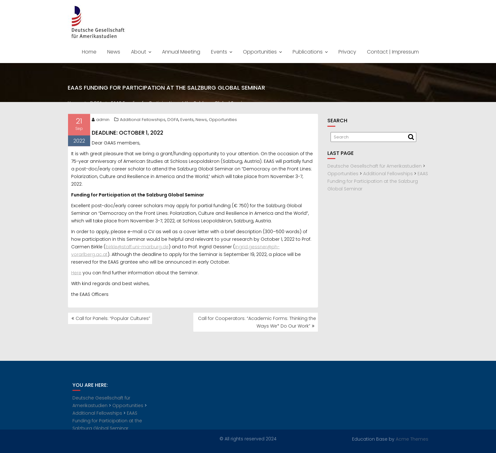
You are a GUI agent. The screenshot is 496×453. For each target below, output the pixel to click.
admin (100, 121)
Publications (308, 51)
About (138, 51)
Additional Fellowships (142, 121)
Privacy (347, 51)
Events (219, 51)
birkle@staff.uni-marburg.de (137, 248)
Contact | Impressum (393, 51)
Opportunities (260, 51)
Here (76, 274)
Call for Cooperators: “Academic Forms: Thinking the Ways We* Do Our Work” (257, 322)
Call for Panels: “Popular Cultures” (113, 318)
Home (89, 51)
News (113, 51)
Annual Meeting (181, 51)
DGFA (172, 121)
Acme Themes (412, 439)
